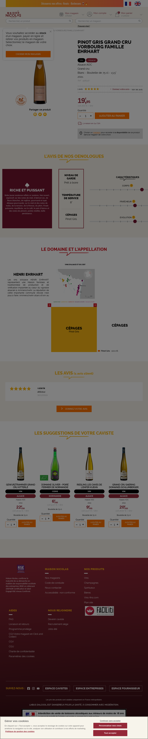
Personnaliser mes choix (110, 729)
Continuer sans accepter (110, 724)
